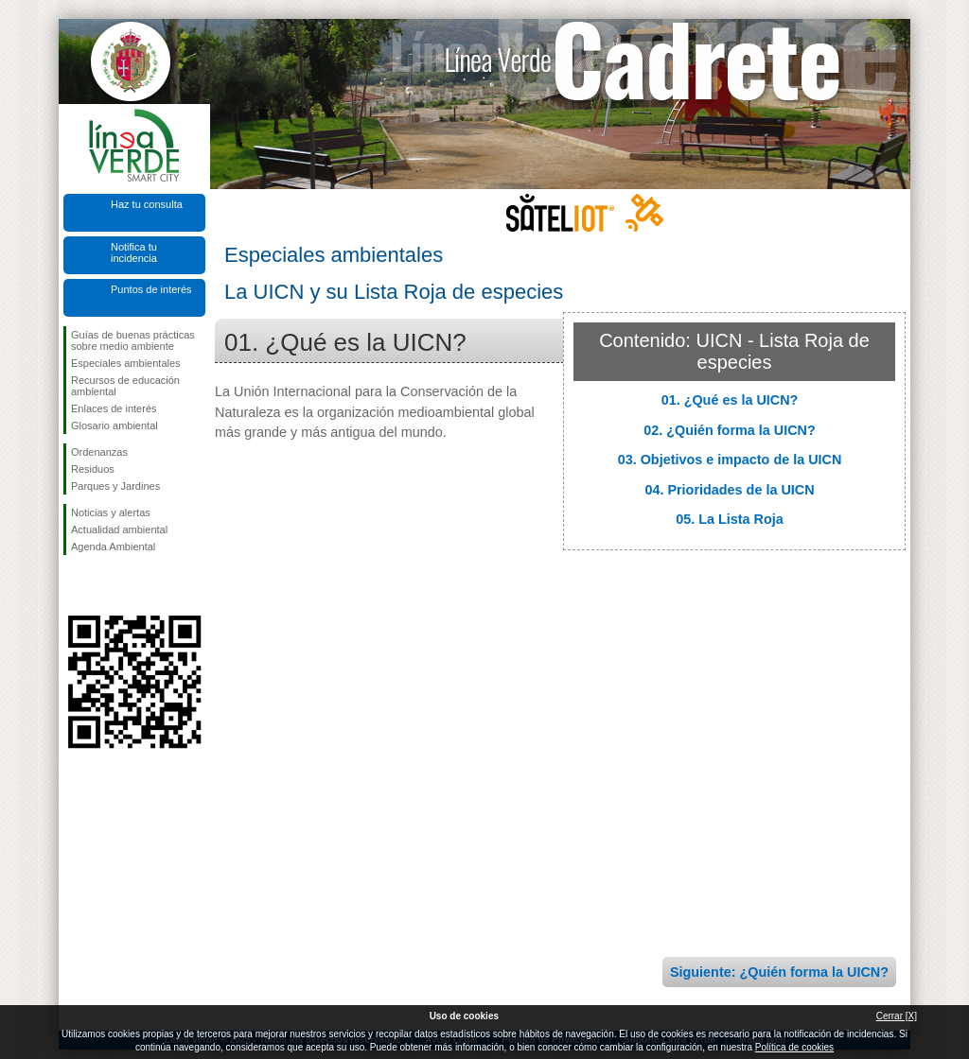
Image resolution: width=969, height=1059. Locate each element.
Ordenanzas (99, 452)
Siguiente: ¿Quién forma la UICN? (779, 972)
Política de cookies (794, 1047)
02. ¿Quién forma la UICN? (729, 430)
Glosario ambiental (114, 425)
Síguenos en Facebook (74, 585)
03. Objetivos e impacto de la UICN (730, 459)
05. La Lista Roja (730, 519)
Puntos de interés (151, 289)
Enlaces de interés (114, 408)
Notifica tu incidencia (134, 252)
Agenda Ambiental (113, 546)
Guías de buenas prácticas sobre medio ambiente (133, 340)
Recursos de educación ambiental (125, 385)
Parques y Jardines (115, 486)
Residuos (93, 469)
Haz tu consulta (147, 204)
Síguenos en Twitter (106, 585)
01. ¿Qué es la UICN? (730, 400)
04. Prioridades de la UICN (729, 489)
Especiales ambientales (126, 363)
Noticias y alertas (110, 512)
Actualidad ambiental (119, 529)
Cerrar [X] (896, 1016)
